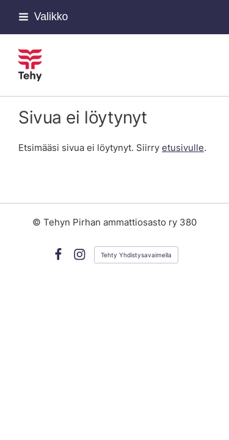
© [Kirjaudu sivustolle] (37, 222)
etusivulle (183, 147)
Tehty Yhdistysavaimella (136, 254)
